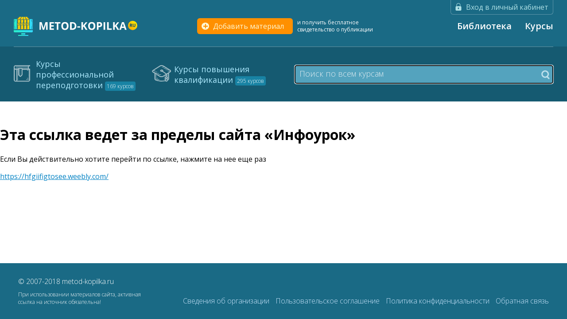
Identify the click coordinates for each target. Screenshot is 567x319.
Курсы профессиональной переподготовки (86, 74)
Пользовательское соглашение (328, 301)
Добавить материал (248, 26)
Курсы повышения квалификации (220, 74)
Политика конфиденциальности (438, 301)
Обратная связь (522, 301)
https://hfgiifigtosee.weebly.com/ (54, 176)
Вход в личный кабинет (507, 7)
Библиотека (484, 26)
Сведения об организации (227, 301)
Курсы (539, 26)
